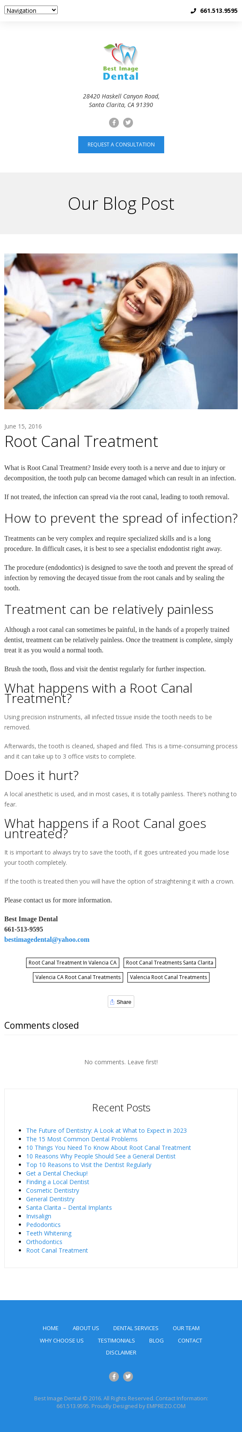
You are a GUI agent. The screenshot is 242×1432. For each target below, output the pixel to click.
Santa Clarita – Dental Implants (69, 1207)
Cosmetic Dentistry (52, 1190)
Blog (156, 1340)
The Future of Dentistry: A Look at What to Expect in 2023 (106, 1130)
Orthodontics (44, 1242)
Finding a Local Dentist (57, 1182)
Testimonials (116, 1340)
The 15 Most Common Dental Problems (82, 1139)
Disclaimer (121, 1352)
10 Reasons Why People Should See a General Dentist (101, 1156)
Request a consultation (121, 144)
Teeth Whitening (48, 1233)
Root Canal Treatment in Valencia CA (73, 962)
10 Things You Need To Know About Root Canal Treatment (108, 1147)
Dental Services (136, 1328)
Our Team (186, 1328)
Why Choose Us (62, 1340)
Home (51, 1328)
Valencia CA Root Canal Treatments (78, 977)
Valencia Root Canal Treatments (168, 977)
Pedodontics (43, 1225)
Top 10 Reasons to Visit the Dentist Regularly (88, 1165)
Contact (190, 1340)
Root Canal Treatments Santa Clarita (169, 962)
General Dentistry (50, 1199)
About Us (86, 1328)
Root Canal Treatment (81, 441)
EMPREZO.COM (166, 1406)
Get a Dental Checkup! (57, 1173)
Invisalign (38, 1216)
